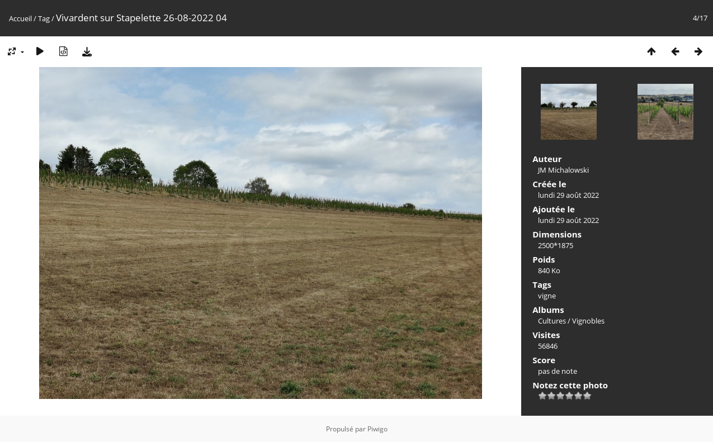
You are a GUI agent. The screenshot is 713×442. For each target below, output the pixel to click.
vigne (547, 296)
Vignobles (588, 321)
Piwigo (377, 429)
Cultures (552, 321)
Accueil (20, 18)
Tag (44, 18)
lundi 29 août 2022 (568, 195)
